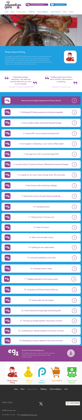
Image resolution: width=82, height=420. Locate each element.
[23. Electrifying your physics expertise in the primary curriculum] (41, 340)
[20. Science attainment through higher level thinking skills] (41, 310)
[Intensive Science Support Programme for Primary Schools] (41, 100)
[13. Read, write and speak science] (41, 237)
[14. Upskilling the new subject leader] (41, 247)
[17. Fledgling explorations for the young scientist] (41, 279)
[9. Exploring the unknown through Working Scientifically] (41, 196)
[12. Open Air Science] (41, 227)
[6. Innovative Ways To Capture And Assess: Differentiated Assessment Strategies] (41, 164)
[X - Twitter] (41, 403)
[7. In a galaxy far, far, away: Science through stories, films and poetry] (41, 175)
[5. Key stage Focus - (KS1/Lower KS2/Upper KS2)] (41, 154)
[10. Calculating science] (41, 207)
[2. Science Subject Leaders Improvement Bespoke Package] (41, 123)
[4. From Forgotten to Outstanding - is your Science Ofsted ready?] (41, 144)
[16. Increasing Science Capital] (41, 268)
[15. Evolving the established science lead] (41, 258)
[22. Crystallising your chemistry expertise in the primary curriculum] (41, 331)
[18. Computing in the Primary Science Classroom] (41, 289)
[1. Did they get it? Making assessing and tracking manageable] (41, 112)
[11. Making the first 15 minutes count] (41, 217)
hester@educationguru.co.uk (29, 415)
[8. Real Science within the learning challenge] (41, 185)
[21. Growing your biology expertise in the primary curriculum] (41, 321)
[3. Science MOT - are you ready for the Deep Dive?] (41, 133)
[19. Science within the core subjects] (41, 300)
